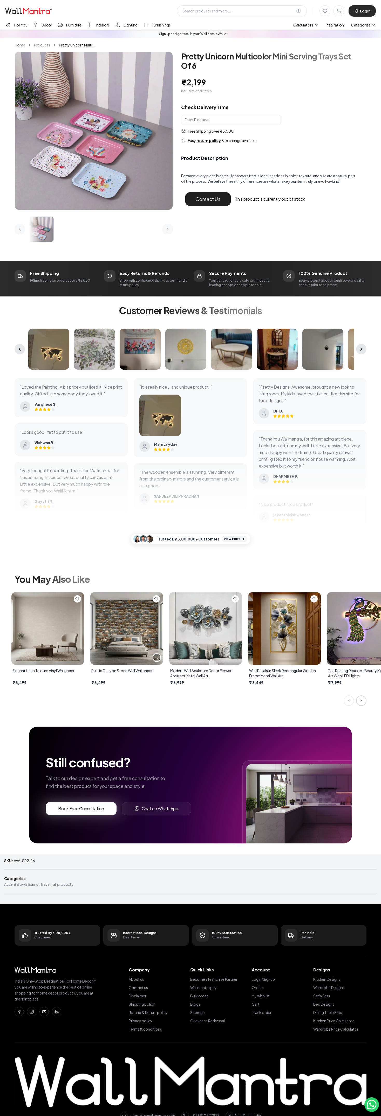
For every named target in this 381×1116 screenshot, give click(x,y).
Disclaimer (137, 995)
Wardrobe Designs (329, 987)
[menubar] (318, 25)
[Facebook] (19, 1011)
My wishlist (261, 995)
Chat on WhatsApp (156, 808)
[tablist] (88, 25)
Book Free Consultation (81, 808)
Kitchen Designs (326, 979)
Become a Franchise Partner (213, 979)
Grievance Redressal (207, 1020)
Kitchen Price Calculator (333, 1020)
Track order (261, 1012)
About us (136, 979)
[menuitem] (305, 25)
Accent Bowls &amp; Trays (27, 884)
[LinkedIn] (56, 1011)
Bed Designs (323, 1004)
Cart (256, 1004)
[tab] (16, 25)
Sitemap (197, 1012)
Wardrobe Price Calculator (335, 1029)
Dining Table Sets (327, 1012)
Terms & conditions (145, 1029)
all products (63, 884)
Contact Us (208, 199)
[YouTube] (44, 1011)
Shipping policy (142, 1004)
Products (42, 45)
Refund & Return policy (148, 1012)
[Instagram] (31, 1011)
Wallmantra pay (203, 987)
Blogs (195, 1004)
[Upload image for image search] (298, 11)
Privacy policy (140, 1020)
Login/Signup (263, 979)
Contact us (138, 987)
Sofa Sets (321, 995)
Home (20, 45)
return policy (208, 140)
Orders (258, 987)
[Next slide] (361, 700)
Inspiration (335, 25)
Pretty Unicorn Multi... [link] (77, 45)
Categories (363, 25)
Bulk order (199, 995)
